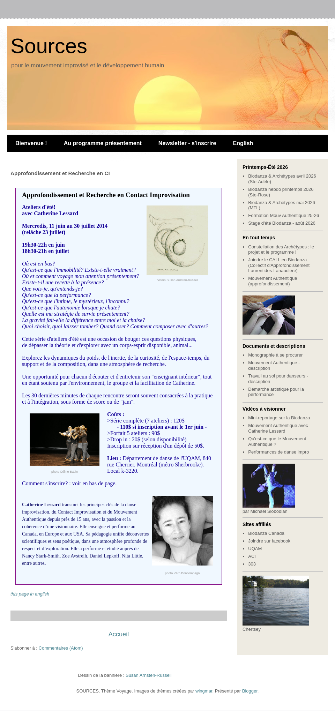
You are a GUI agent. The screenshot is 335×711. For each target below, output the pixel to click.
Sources (48, 46)
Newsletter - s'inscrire (187, 143)
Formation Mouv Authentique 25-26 (283, 215)
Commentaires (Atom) (61, 648)
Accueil (119, 634)
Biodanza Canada (266, 533)
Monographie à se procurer (275, 355)
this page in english (29, 594)
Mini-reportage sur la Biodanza (279, 417)
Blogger (250, 691)
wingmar (203, 691)
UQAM (255, 548)
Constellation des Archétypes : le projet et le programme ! (281, 249)
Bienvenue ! (31, 143)
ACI (252, 556)
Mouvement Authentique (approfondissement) (272, 281)
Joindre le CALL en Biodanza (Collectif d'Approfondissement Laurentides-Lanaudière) (279, 265)
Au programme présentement (103, 143)
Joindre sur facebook (269, 541)
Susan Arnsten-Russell (149, 675)
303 (252, 564)
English (243, 143)
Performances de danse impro (278, 452)
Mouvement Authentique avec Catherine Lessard (278, 428)
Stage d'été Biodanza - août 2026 (281, 223)
